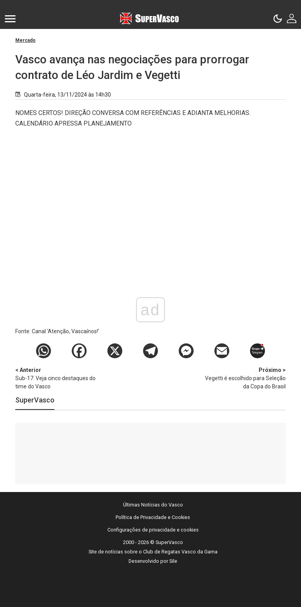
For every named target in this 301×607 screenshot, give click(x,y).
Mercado (25, 40)
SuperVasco (34, 400)
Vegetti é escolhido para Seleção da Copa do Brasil (244, 378)
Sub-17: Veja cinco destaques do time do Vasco (56, 378)
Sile (173, 561)
